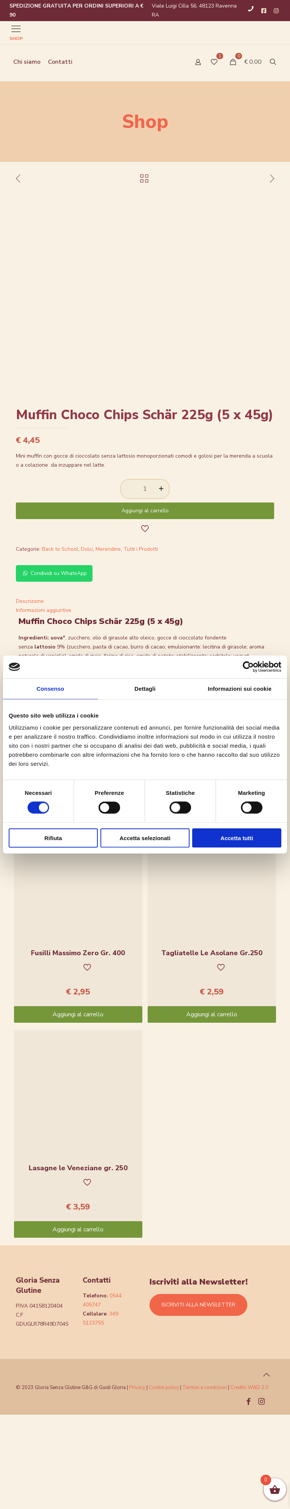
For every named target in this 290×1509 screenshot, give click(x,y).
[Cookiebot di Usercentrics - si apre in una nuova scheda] (248, 667)
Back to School (60, 643)
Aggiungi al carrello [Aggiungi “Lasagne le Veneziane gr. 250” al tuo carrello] (77, 1324)
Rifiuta (53, 837)
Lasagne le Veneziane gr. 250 (78, 1262)
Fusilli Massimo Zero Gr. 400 (78, 1047)
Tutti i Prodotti (140, 643)
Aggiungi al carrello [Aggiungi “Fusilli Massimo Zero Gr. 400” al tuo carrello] (77, 1109)
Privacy (137, 1481)
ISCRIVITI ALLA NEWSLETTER (198, 1399)
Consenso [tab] (50, 688)
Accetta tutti (237, 837)
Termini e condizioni (204, 1481)
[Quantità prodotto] (145, 583)
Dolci (87, 643)
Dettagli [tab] (145, 688)
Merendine (108, 643)
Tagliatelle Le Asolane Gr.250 (211, 1047)
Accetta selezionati (144, 837)
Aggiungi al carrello (145, 605)
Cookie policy (164, 1481)
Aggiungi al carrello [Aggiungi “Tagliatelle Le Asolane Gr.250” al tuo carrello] (211, 1109)
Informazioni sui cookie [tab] (239, 688)
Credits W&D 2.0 (249, 1481)
